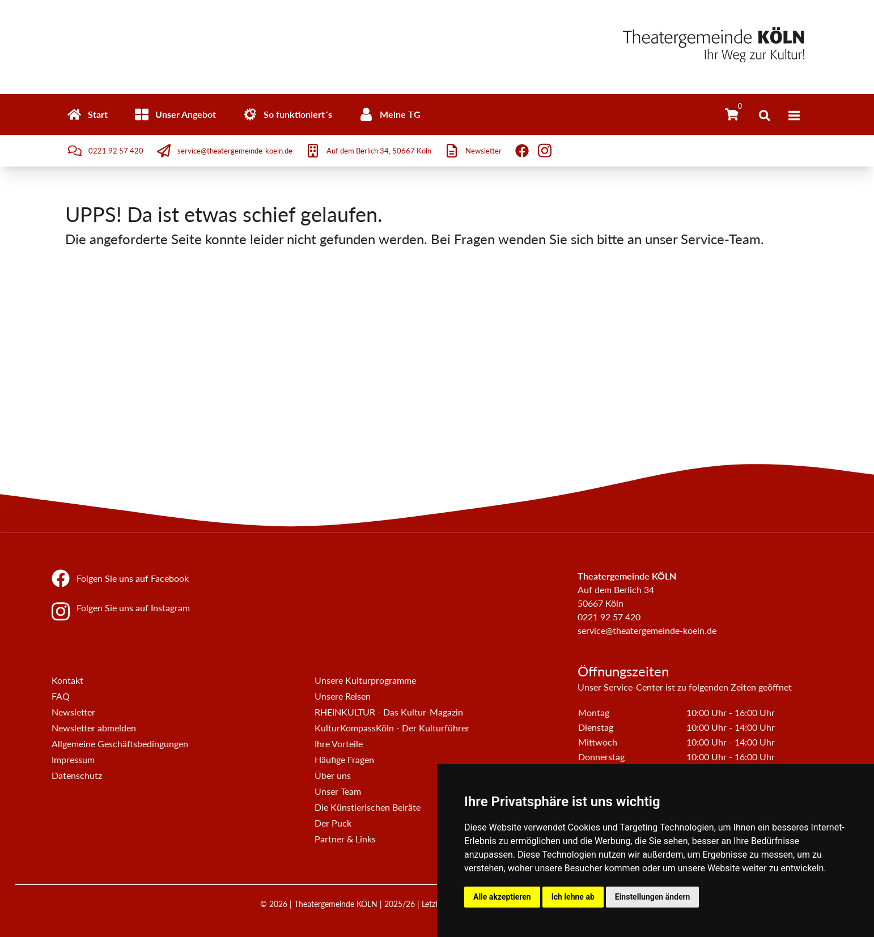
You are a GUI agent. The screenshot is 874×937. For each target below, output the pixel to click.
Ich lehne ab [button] (573, 896)
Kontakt (67, 680)
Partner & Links (345, 838)
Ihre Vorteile (339, 743)
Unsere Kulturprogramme (365, 680)
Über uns (333, 775)
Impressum (73, 759)
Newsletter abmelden (94, 727)
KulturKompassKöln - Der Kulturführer (392, 727)
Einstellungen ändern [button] (652, 896)
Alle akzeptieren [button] (502, 896)
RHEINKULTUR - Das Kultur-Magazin (389, 711)
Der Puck (333, 822)
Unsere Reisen (343, 696)
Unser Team (338, 791)
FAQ (61, 696)
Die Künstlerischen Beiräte (368, 807)
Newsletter (73, 711)
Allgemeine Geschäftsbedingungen (120, 743)
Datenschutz (77, 775)
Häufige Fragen (344, 759)
